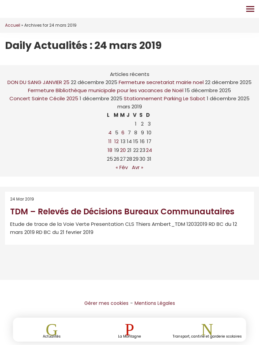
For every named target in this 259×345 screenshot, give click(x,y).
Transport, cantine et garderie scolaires (207, 336)
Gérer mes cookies (106, 303)
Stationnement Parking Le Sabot (164, 98)
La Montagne (129, 336)
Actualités (52, 336)
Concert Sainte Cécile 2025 (43, 98)
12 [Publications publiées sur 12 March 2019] (116, 141)
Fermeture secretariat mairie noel (161, 82)
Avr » (137, 167)
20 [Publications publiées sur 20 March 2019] (123, 150)
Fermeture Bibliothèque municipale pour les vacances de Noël (105, 90)
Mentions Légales (155, 303)
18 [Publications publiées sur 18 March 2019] (110, 150)
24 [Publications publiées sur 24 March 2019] (149, 150)
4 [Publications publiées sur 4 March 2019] (110, 132)
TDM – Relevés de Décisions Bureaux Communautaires (122, 211)
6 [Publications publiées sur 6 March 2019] (122, 132)
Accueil (12, 25)
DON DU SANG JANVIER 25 (38, 82)
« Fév (122, 167)
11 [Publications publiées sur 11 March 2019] (110, 141)
